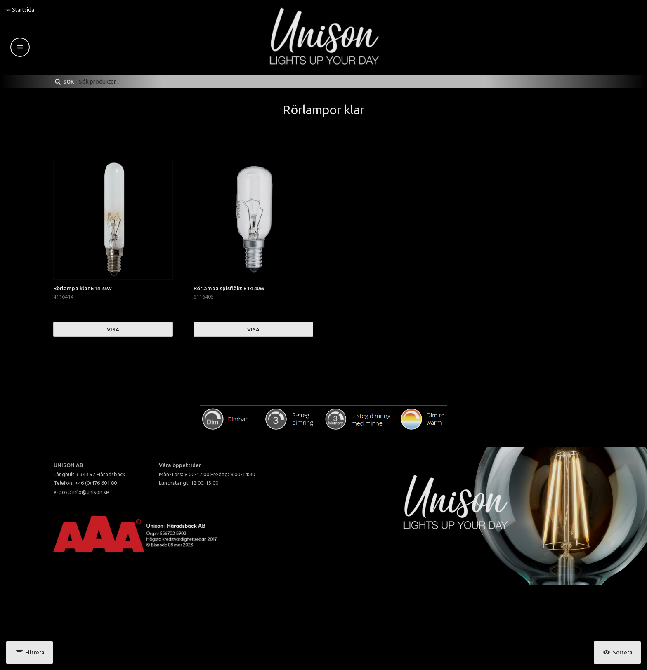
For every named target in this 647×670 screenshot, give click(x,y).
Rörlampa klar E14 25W (82, 288)
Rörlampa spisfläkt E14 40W (229, 288)
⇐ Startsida (20, 9)
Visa (113, 329)
